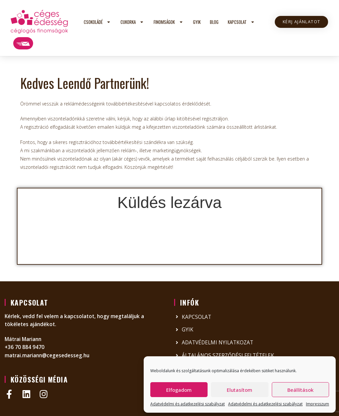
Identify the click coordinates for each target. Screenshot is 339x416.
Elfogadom (179, 389)
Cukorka (132, 22)
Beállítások (300, 389)
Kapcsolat (241, 22)
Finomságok (168, 22)
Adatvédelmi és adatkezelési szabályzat (187, 404)
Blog (214, 22)
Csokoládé (97, 22)
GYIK (197, 22)
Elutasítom (239, 389)
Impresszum (317, 404)
